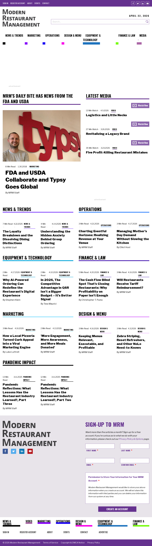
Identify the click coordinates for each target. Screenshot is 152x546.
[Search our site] (98, 21)
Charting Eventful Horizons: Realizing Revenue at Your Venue (93, 237)
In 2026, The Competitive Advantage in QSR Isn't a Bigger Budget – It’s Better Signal (56, 289)
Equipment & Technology (26, 274)
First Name (91, 450)
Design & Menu (104, 330)
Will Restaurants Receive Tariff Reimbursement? (130, 284)
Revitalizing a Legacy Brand (107, 134)
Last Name (125, 450)
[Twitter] (138, 3)
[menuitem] (5, 3)
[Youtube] (147, 3)
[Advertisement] (76, 66)
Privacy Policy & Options (131, 439)
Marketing (34, 166)
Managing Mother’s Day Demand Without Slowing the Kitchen (133, 237)
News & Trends (27, 225)
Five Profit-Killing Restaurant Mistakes (117, 152)
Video (113, 110)
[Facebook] (133, 3)
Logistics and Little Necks (106, 115)
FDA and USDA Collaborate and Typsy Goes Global (35, 179)
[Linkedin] (142, 3)
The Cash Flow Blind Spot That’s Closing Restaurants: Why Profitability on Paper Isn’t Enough (94, 287)
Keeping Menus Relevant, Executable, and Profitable (91, 341)
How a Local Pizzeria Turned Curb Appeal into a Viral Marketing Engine (18, 341)
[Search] (147, 21)
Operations (106, 225)
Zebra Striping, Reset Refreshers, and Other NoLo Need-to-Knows (131, 341)
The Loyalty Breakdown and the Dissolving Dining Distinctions (18, 237)
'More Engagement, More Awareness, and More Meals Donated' (56, 341)
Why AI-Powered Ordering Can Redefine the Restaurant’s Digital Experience (18, 287)
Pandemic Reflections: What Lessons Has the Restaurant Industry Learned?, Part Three (19, 394)
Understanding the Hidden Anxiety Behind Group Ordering (55, 237)
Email (88, 464)
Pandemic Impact (27, 378)
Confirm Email (127, 464)
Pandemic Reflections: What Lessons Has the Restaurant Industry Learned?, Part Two (57, 392)
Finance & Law (104, 274)
